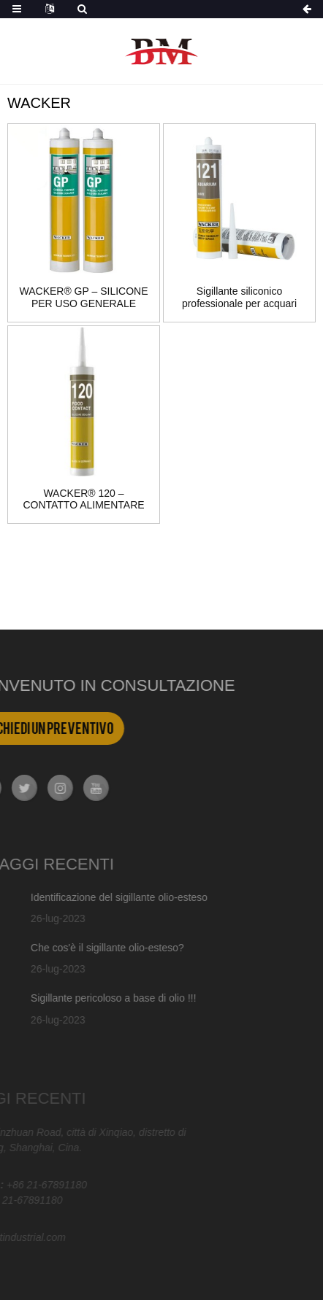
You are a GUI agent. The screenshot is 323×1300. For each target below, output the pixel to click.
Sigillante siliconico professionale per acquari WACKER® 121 (239, 297)
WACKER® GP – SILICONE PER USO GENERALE (83, 297)
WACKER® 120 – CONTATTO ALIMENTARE (83, 499)
